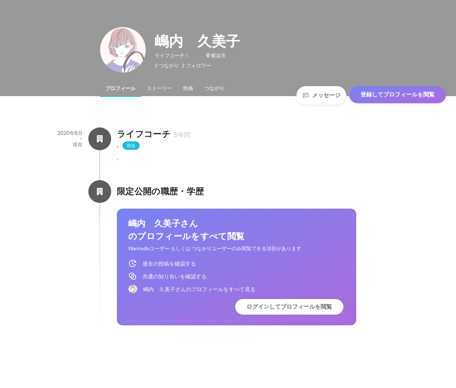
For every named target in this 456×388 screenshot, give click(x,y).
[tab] (120, 88)
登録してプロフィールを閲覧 (398, 94)
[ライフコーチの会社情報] (99, 138)
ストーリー (159, 88)
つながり (214, 88)
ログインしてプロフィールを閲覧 (289, 307)
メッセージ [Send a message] (321, 95)
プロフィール (120, 88)
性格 (188, 88)
